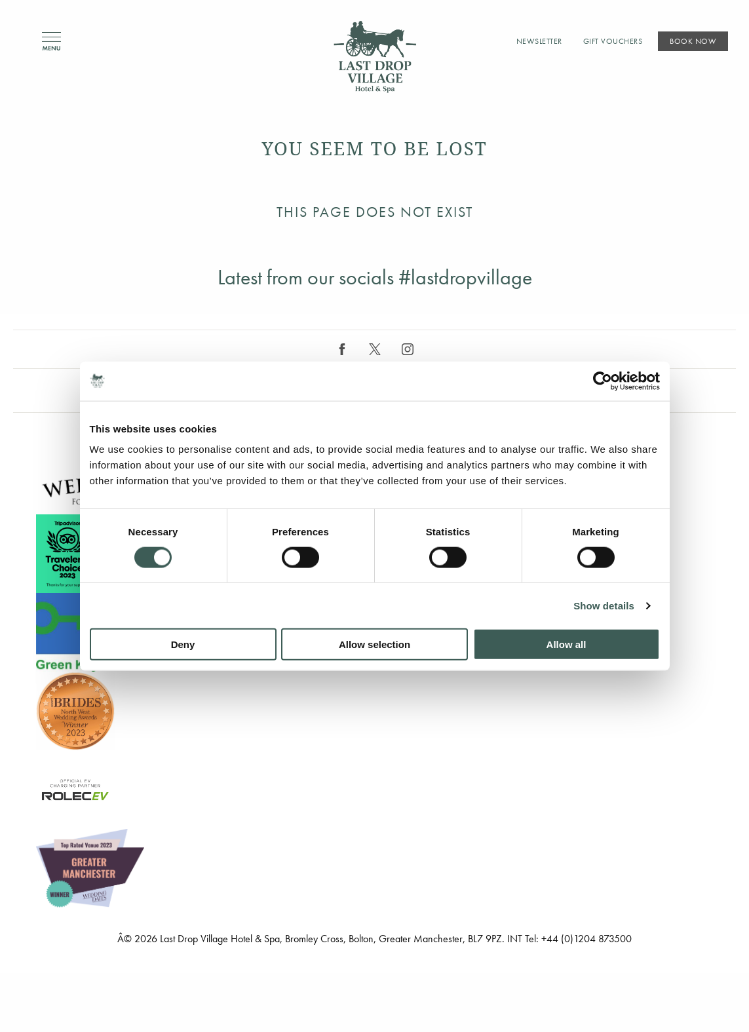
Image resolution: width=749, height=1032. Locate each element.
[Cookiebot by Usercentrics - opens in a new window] (602, 381)
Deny (183, 644)
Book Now (693, 41)
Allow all (566, 644)
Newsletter (539, 41)
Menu (51, 41)
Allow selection (374, 644)
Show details (603, 605)
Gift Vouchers (613, 41)
